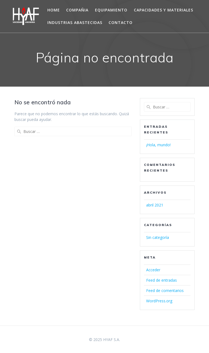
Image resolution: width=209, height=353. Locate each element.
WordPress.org (159, 300)
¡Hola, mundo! (158, 144)
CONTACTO (121, 22)
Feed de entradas (161, 280)
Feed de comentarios (165, 290)
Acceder (153, 269)
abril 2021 (154, 205)
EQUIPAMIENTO (111, 10)
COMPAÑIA (77, 10)
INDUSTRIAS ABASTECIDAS (74, 22)
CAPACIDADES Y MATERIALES (163, 10)
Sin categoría (157, 237)
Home (53, 10)
